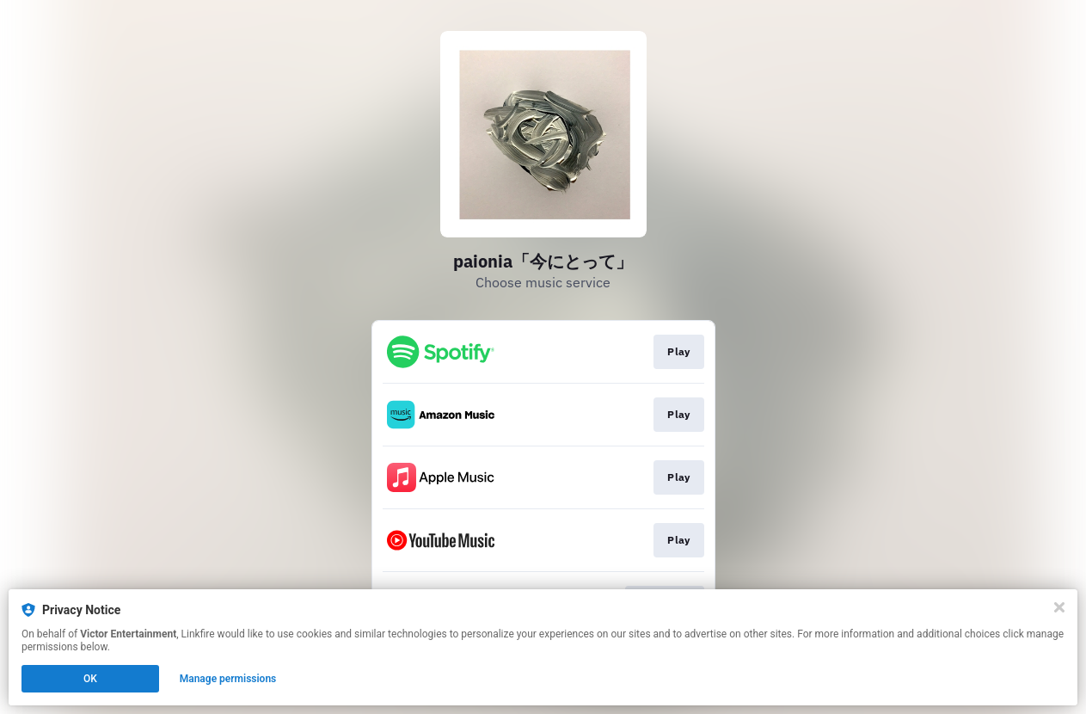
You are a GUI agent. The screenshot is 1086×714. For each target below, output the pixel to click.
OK (90, 679)
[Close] (1059, 607)
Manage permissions (228, 679)
